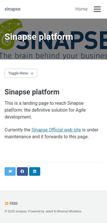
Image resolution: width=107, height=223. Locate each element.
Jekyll (49, 211)
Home (81, 9)
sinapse (13, 9)
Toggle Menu (18, 73)
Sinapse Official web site (56, 130)
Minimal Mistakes (69, 211)
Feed (11, 204)
